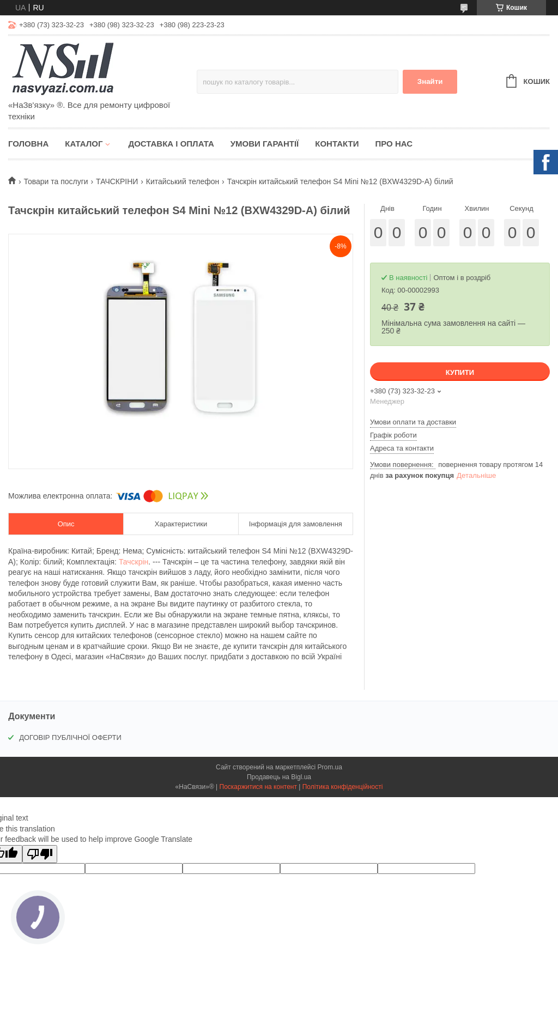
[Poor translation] (39, 854)
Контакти (337, 143)
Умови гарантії (265, 143)
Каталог (83, 143)
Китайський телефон (182, 181)
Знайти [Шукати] (430, 81)
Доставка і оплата (171, 143)
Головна (28, 143)
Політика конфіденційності (342, 787)
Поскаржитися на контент (258, 787)
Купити (460, 372)
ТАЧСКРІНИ (117, 181)
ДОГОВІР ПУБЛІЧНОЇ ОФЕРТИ (70, 737)
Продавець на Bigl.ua (279, 777)
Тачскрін (133, 561)
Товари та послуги (55, 181)
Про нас (394, 143)
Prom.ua (330, 767)
